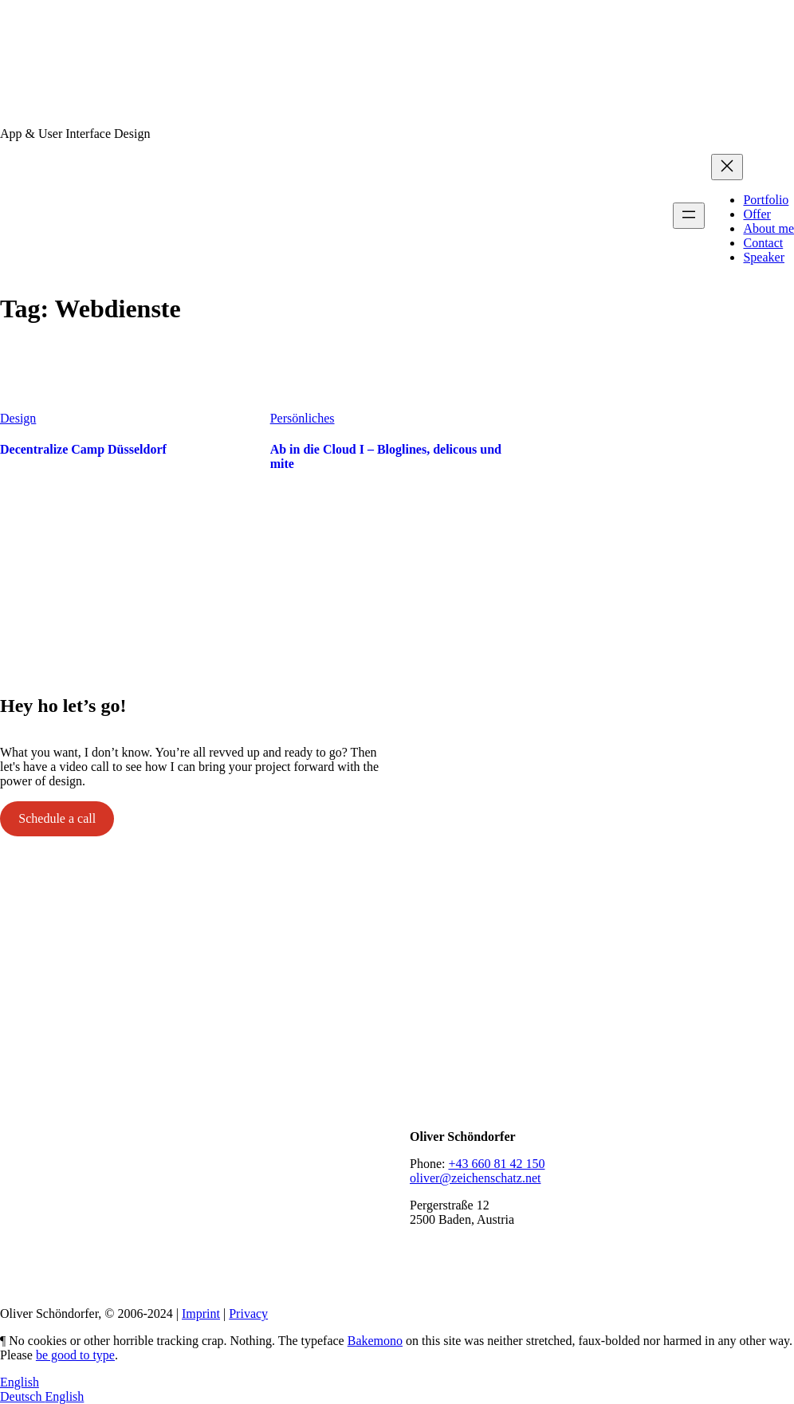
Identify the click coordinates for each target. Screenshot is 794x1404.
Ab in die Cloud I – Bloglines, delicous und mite (385, 456)
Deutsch (22, 1396)
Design (18, 418)
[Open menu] (689, 216)
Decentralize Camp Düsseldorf (83, 449)
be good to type (75, 1355)
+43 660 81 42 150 (496, 1163)
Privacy (248, 1313)
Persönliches (302, 418)
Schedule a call (57, 818)
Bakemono (375, 1340)
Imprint (201, 1313)
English (19, 1382)
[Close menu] (727, 167)
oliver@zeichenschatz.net (475, 1178)
